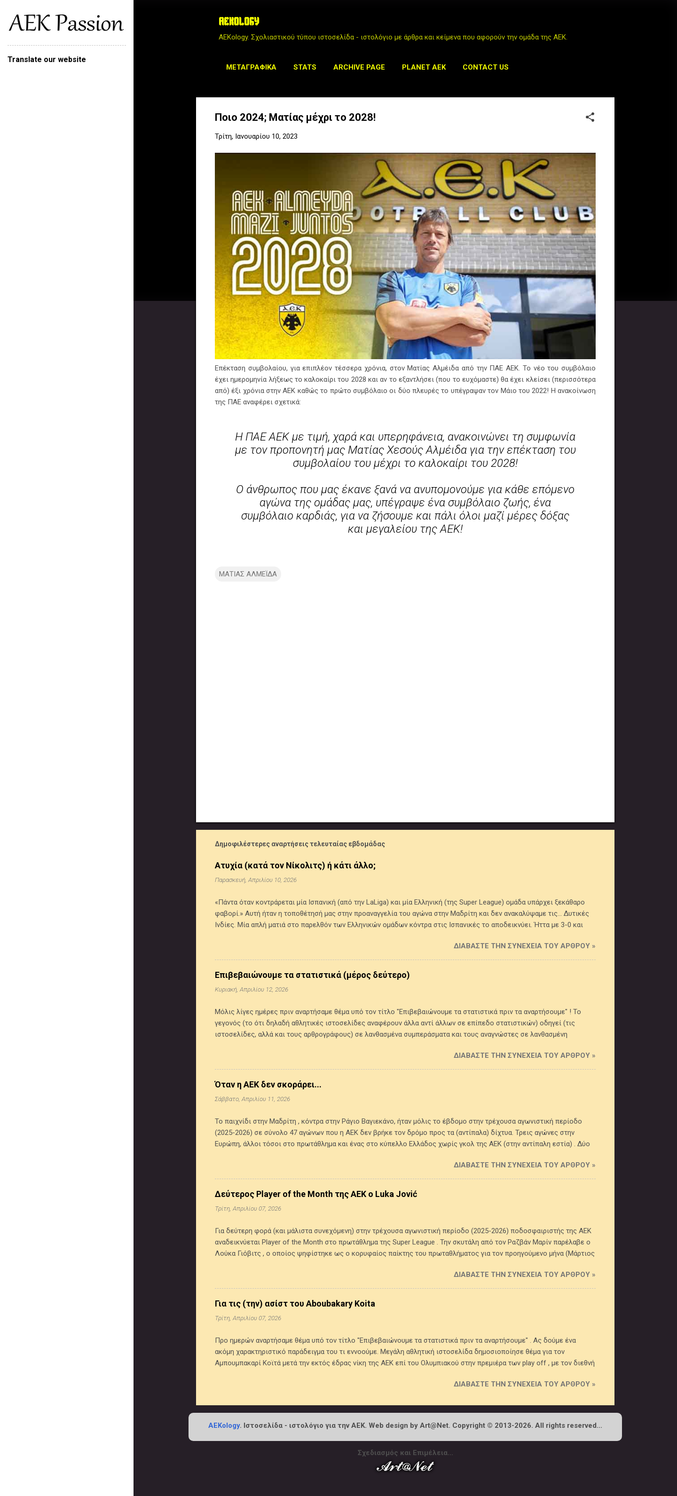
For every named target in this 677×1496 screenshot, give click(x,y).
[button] (590, 118)
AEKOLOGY (239, 22)
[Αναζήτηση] (608, 25)
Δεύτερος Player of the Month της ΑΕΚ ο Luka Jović (316, 1194)
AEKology (224, 1425)
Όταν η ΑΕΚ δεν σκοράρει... (268, 1084)
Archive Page (359, 67)
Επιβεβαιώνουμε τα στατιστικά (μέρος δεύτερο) (312, 975)
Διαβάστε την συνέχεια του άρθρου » (525, 946)
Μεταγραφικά (251, 67)
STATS (304, 67)
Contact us (486, 67)
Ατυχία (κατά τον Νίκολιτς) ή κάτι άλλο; (295, 865)
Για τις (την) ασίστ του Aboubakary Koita (295, 1303)
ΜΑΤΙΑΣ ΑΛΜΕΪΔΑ (248, 574)
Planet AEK (424, 67)
